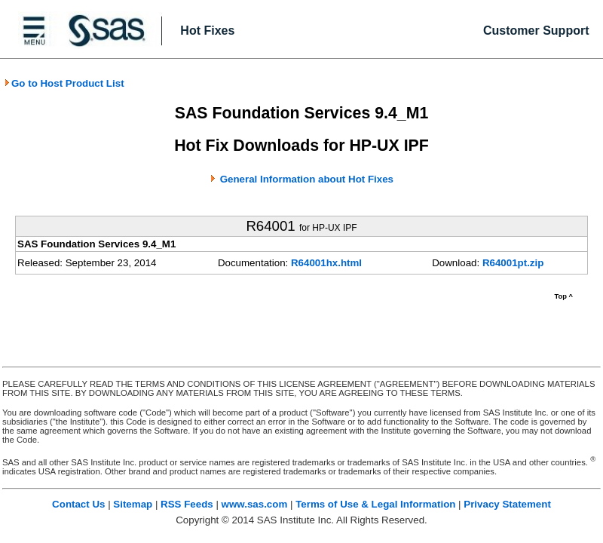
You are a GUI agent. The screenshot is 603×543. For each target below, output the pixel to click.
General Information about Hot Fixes (306, 179)
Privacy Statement (507, 504)
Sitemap (132, 504)
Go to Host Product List (64, 83)
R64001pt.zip (512, 262)
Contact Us (78, 504)
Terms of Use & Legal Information (375, 504)
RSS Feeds (187, 504)
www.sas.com (255, 504)
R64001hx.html (326, 262)
